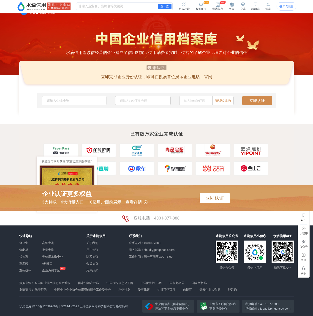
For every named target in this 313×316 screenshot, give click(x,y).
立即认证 (257, 100)
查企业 (23, 243)
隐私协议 (92, 256)
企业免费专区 (51, 270)
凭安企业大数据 (209, 289)
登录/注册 (286, 6)
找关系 (23, 256)
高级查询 (48, 243)
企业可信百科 (166, 289)
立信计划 (124, 289)
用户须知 (92, 270)
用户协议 (92, 250)
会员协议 (92, 263)
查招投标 (25, 270)
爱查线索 (144, 289)
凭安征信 (41, 289)
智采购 (232, 289)
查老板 (23, 250)
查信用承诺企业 (52, 256)
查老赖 (23, 263)
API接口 (47, 263)
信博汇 (187, 289)
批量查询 (48, 250)
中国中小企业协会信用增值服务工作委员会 (82, 289)
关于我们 (92, 243)
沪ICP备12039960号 (45, 306)
